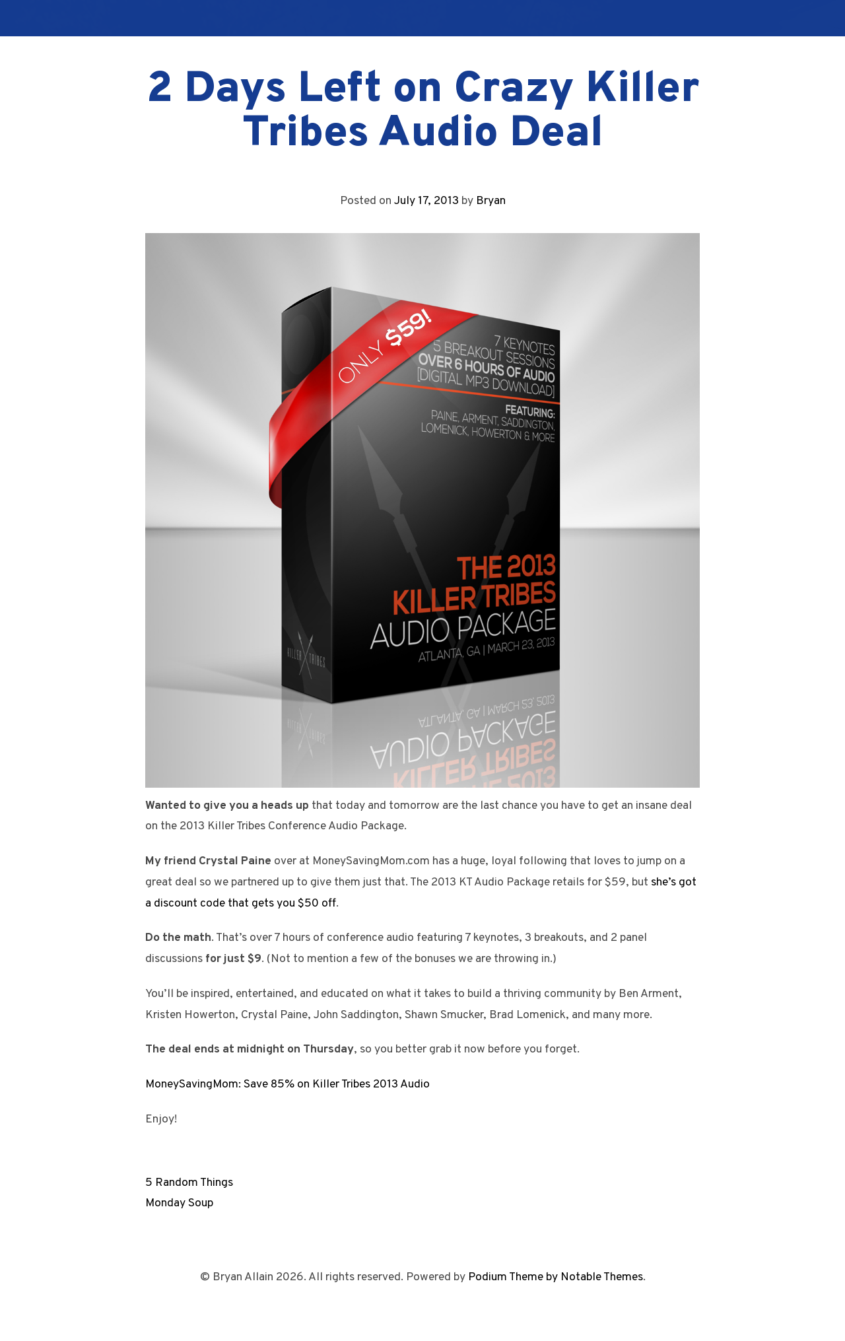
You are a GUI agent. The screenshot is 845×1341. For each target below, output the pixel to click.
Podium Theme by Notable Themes (555, 1277)
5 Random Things (189, 1182)
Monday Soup (179, 1203)
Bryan (491, 201)
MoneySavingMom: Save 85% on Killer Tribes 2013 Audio (287, 1084)
